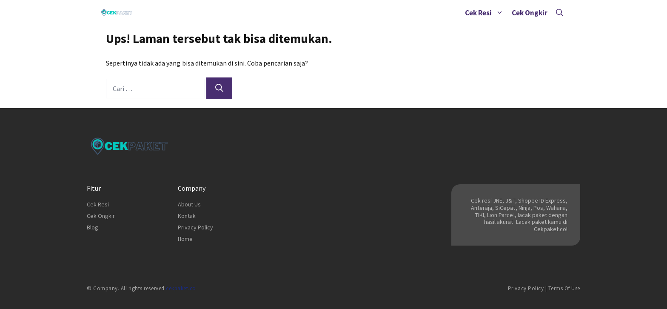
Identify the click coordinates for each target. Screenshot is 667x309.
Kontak (187, 216)
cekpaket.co (181, 288)
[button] (499, 13)
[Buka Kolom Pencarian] (559, 13)
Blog (92, 227)
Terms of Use (564, 288)
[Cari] (219, 88)
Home (185, 239)
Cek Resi (486, 13)
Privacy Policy (195, 227)
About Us (189, 204)
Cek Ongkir (529, 12)
